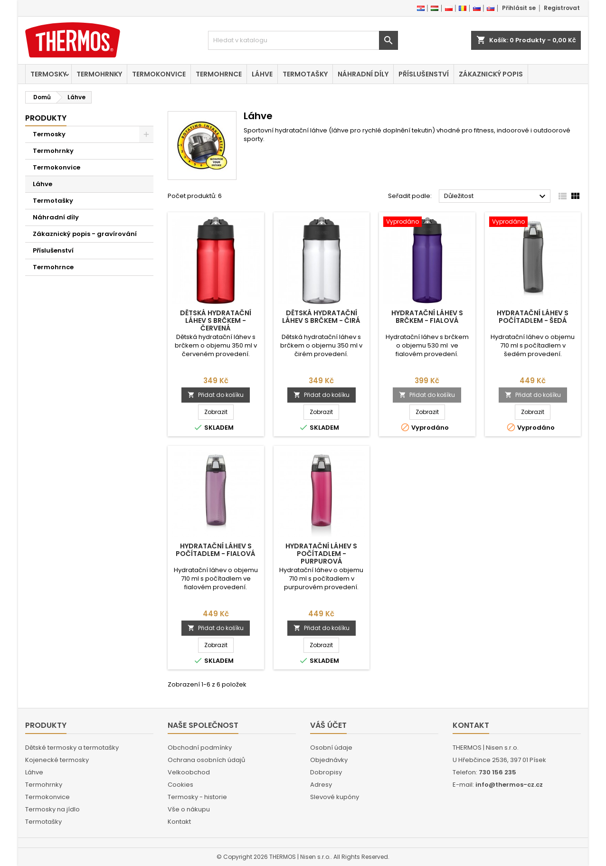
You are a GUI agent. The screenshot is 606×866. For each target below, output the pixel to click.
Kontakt (179, 821)
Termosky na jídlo (52, 809)
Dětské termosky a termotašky (72, 747)
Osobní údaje (331, 747)
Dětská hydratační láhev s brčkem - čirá (321, 316)
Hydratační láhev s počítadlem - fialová (216, 549)
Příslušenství (423, 74)
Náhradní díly (363, 74)
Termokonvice (159, 74)
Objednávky (329, 759)
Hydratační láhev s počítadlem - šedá (532, 316)
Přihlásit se (519, 8)
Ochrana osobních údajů (206, 759)
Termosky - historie (197, 796)
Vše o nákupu (189, 809)
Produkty (45, 118)
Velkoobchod (189, 772)
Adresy (321, 784)
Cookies (180, 784)
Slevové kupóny (334, 796)
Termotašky (305, 74)
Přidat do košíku (216, 395)
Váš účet (328, 725)
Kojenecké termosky (57, 759)
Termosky (48, 74)
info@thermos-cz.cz (509, 784)
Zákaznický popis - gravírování (85, 233)
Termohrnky (99, 74)
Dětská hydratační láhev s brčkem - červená (215, 320)
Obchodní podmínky (200, 747)
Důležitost (496, 196)
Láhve (262, 74)
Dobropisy (326, 772)
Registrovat (562, 8)
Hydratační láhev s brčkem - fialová (427, 316)
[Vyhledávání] (303, 40)
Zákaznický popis (491, 74)
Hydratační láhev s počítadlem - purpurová (321, 553)
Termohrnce (219, 74)
